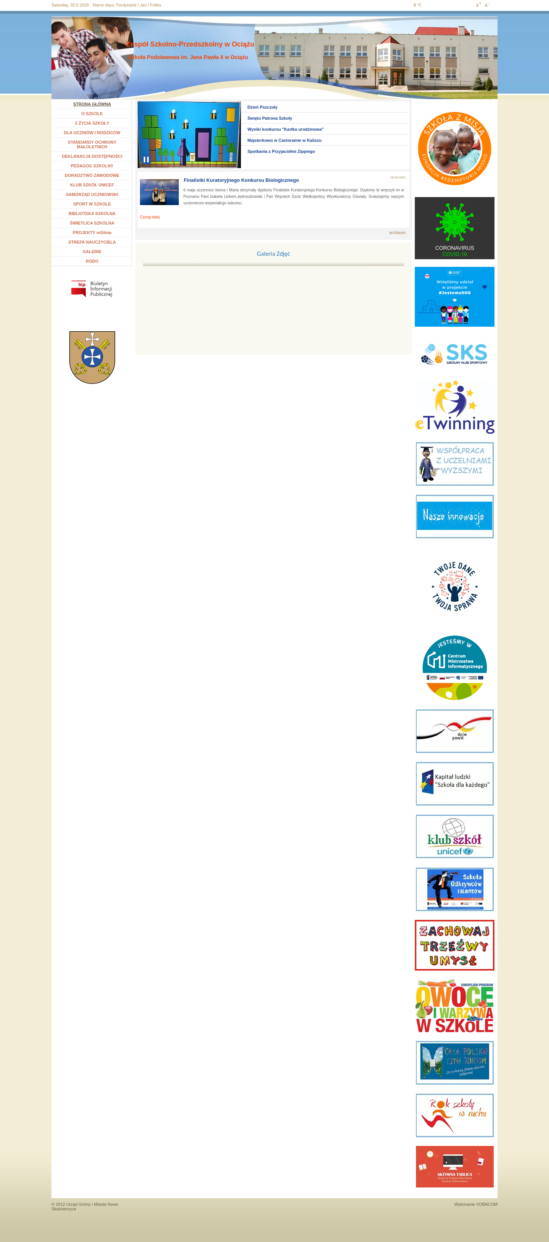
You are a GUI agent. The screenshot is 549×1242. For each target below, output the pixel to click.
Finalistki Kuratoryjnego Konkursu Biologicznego (241, 180)
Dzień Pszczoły (262, 107)
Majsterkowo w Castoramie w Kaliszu (284, 140)
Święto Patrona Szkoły (269, 118)
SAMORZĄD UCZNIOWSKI (92, 194)
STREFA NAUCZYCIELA (92, 242)
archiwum (397, 233)
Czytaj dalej (150, 217)
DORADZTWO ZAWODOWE (92, 175)
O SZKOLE (94, 113)
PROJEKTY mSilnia (92, 232)
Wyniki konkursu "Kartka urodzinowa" (285, 129)
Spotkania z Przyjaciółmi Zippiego (281, 151)
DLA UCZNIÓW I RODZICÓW (92, 132)
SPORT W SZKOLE (92, 204)
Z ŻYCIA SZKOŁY (92, 123)
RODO (92, 261)
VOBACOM (487, 1204)
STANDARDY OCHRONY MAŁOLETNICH (92, 144)
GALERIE (92, 251)
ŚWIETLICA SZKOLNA (92, 223)
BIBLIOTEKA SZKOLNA (92, 213)
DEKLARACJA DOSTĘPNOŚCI (92, 156)
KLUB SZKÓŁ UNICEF (92, 185)
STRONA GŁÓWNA (92, 104)
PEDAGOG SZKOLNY (92, 166)
